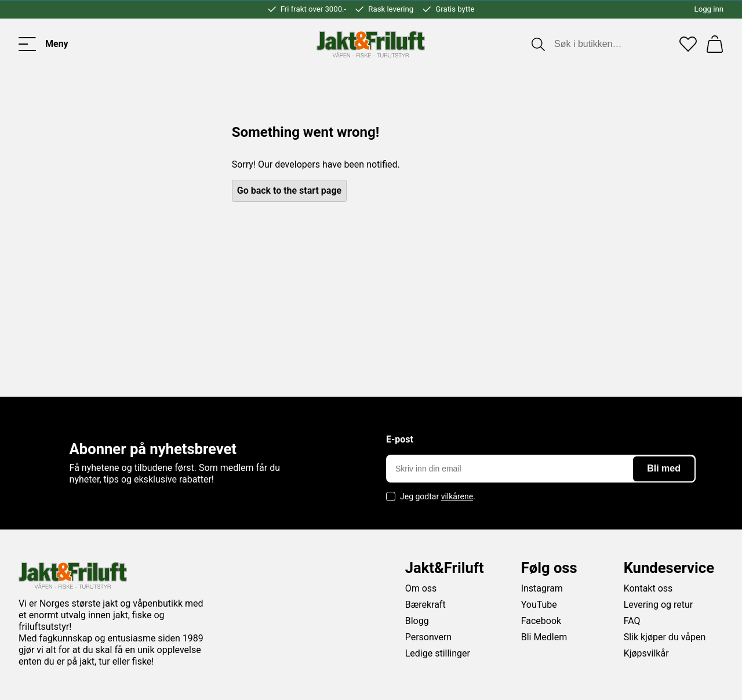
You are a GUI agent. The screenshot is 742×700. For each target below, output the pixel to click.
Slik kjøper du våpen (665, 637)
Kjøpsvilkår (646, 653)
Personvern (428, 637)
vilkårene (457, 496)
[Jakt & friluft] (371, 44)
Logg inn (708, 9)
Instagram (542, 588)
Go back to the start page (289, 190)
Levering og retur (658, 604)
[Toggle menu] (43, 44)
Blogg (417, 620)
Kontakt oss (648, 588)
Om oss (421, 588)
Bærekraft (425, 604)
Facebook (541, 620)
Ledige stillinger (437, 653)
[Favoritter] (688, 44)
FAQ (632, 620)
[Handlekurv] (714, 44)
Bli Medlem (544, 637)
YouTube (539, 604)
